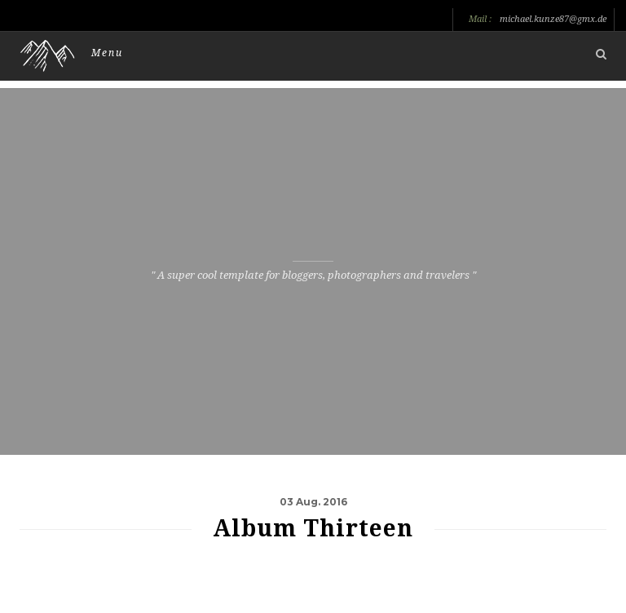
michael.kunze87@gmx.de (553, 19)
